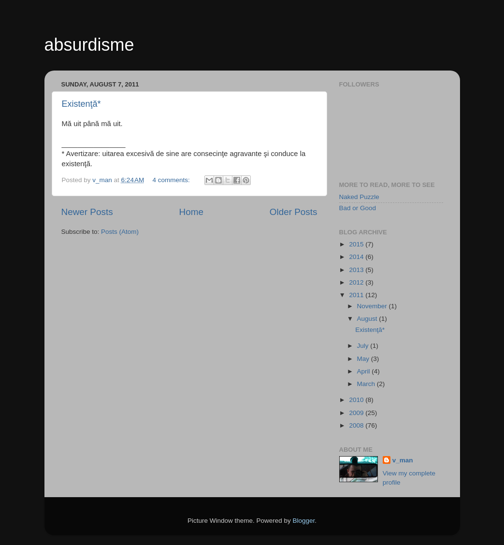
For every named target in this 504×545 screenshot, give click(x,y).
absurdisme (89, 45)
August (368, 318)
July (364, 345)
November (373, 306)
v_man (402, 460)
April (364, 371)
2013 (357, 269)
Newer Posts (87, 212)
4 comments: (172, 180)
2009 (357, 412)
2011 (357, 295)
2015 (357, 244)
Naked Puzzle (359, 197)
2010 (357, 399)
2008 (357, 425)
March (367, 383)
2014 (357, 256)
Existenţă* (81, 104)
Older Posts (293, 212)
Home (191, 212)
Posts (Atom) (120, 231)
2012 (357, 282)
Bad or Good (357, 208)
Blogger (304, 520)
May (364, 358)
